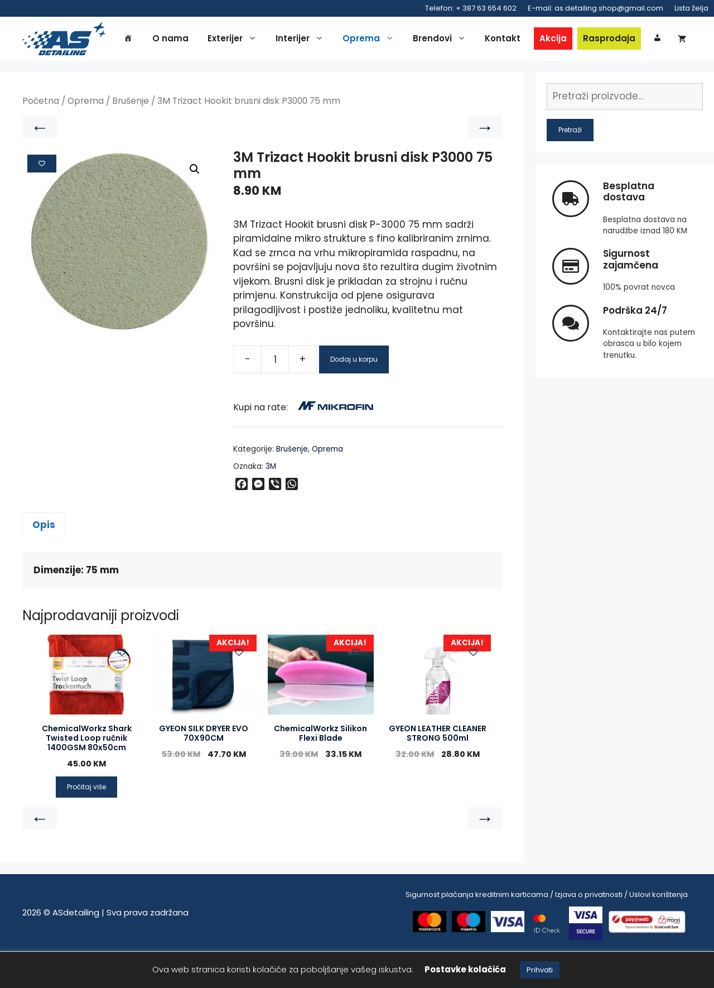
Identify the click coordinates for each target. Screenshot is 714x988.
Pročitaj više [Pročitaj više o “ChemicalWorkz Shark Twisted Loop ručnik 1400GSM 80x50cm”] (86, 823)
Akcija (572, 40)
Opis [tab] (43, 561)
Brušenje (130, 137)
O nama (190, 40)
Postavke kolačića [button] (465, 969)
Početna (40, 137)
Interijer (322, 40)
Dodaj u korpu (354, 395)
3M (271, 502)
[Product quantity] (275, 396)
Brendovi (461, 40)
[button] (195, 206)
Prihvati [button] (540, 970)
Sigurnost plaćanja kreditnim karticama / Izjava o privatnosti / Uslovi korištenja (547, 931)
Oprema (390, 40)
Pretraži (570, 166)
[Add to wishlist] (41, 200)
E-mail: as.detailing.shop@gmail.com (595, 8)
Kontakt (522, 40)
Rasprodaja (628, 40)
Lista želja (691, 8)
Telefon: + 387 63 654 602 (471, 8)
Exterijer (254, 40)
